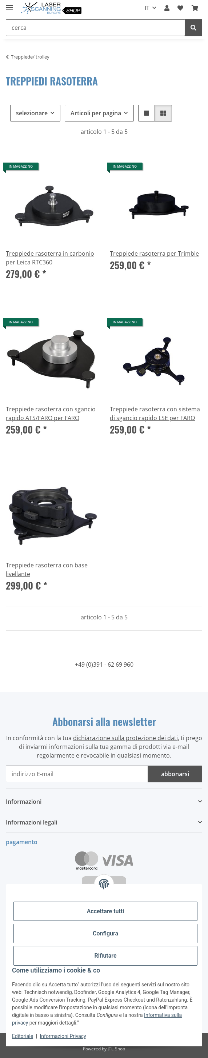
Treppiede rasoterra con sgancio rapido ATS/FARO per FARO (51, 413)
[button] (166, 8)
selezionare (32, 113)
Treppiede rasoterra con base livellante (47, 569)
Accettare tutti (105, 911)
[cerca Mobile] (95, 27)
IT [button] (147, 8)
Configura (105, 933)
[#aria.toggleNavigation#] (9, 4)
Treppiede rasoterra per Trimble (154, 253)
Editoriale (22, 1036)
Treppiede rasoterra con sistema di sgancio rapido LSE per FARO (155, 413)
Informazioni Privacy (63, 1036)
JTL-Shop (116, 1049)
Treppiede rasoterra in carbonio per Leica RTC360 (50, 257)
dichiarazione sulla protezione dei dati (125, 738)
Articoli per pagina (96, 113)
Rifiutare (106, 955)
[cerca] (193, 27)
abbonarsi (175, 774)
